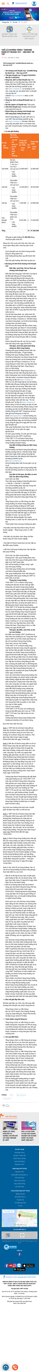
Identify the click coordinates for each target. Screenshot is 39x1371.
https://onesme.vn (14, 89)
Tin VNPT (24, 22)
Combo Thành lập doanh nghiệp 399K (9, 35)
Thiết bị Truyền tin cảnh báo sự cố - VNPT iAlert (29, 36)
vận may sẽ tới (7, 1098)
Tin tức (14, 22)
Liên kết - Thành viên (19, 1155)
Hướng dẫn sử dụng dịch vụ (19, 1175)
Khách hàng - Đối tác (19, 1158)
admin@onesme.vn (16, 416)
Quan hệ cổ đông (19, 1161)
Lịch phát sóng (19, 1186)
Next (36, 34)
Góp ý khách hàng (19, 1184)
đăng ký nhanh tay (21, 1095)
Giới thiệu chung (19, 1152)
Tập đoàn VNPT (19, 1164)
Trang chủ (5, 22)
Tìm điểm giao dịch (20, 1203)
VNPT (11, 1095)
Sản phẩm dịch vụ (20, 1197)
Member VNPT (19, 1172)
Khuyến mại (20, 1200)
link (9, 98)
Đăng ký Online (20, 1194)
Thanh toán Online (19, 1181)
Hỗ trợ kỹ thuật (19, 1178)
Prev (2, 34)
